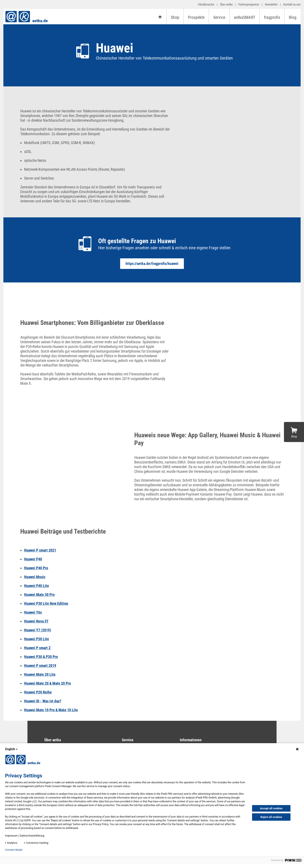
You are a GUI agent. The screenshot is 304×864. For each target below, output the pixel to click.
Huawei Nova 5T (36, 621)
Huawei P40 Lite (36, 585)
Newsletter (271, 4)
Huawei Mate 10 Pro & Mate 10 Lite (51, 710)
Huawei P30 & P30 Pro (41, 656)
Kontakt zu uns (292, 4)
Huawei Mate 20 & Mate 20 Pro (47, 683)
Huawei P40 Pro (36, 568)
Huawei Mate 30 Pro (39, 594)
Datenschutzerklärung (32, 835)
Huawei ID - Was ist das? (42, 701)
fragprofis (272, 17)
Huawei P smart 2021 (40, 550)
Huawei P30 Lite (36, 639)
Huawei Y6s (33, 612)
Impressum (11, 835)
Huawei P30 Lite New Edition (46, 603)
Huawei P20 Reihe (38, 692)
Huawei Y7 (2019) (37, 630)
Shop (175, 17)
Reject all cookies (271, 817)
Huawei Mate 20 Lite (40, 674)
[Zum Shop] (294, 432)
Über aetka (226, 4)
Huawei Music (34, 577)
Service (219, 17)
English (11, 749)
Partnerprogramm (248, 4)
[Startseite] (160, 16)
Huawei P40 (33, 559)
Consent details (14, 849)
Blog (292, 17)
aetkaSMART (244, 17)
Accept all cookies (271, 808)
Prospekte (196, 17)
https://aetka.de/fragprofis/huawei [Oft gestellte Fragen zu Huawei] (152, 263)
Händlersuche (206, 4)
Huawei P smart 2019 (40, 665)
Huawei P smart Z (37, 648)
